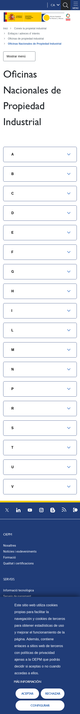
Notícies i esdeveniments (19, 551)
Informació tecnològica (18, 590)
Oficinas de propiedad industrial (26, 38)
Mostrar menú (16, 56)
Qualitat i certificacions (18, 563)
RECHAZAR (52, 693)
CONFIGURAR (40, 705)
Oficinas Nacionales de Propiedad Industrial (34, 43)
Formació (9, 557)
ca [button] (55, 5)
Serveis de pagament (17, 596)
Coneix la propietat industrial (30, 28)
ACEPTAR (27, 693)
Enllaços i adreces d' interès (24, 33)
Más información (27, 681)
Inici (5, 28)
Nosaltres (9, 545)
